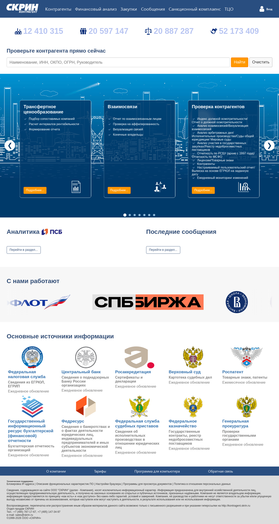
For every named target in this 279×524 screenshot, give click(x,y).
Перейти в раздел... (24, 250)
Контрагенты (58, 9)
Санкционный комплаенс (195, 9)
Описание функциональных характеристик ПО (65, 484)
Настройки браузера (108, 484)
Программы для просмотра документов (147, 484)
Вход (269, 9)
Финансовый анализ (96, 9)
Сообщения (153, 9)
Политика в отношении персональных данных (202, 484)
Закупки (128, 9)
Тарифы (100, 471)
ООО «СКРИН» (31, 518)
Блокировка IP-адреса (20, 484)
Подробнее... (35, 190)
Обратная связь (220, 471)
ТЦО (229, 9)
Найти (239, 62)
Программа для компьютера (157, 471)
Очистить (260, 62)
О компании (56, 471)
